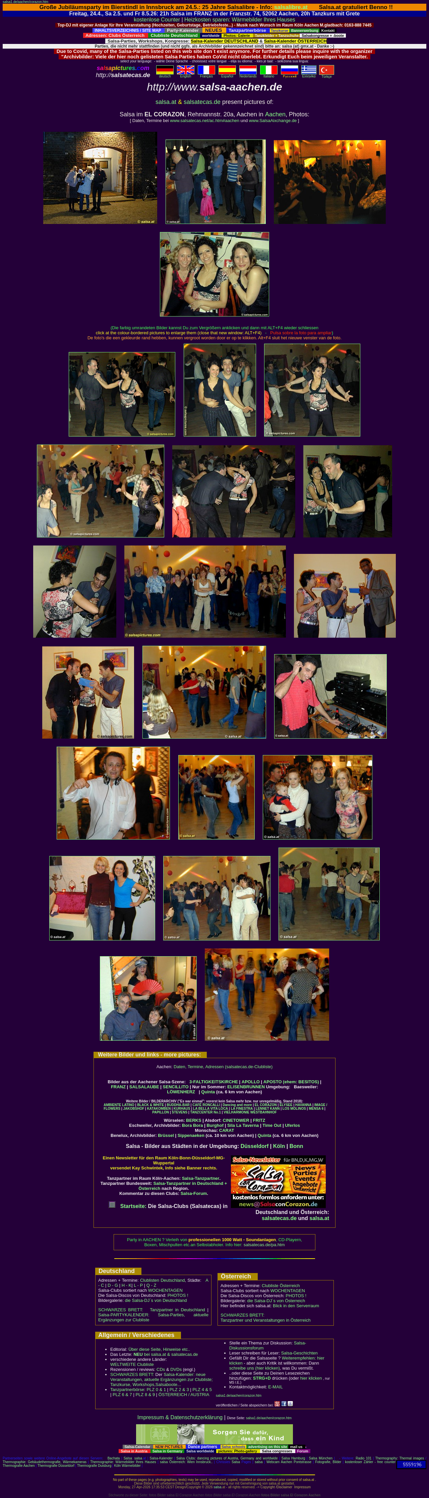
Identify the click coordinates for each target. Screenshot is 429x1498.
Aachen (275, 114)
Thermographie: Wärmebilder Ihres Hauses (123, 1462)
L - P (138, 1285)
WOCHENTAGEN (165, 1290)
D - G (113, 1285)
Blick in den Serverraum (296, 1305)
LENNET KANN (268, 1108)
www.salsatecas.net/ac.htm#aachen (204, 120)
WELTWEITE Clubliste (132, 1364)
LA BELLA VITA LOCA (210, 1108)
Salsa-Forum (194, 1193)
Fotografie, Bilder (328, 1462)
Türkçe (326, 75)
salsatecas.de (202, 102)
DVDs (176, 1369)
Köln (279, 1146)
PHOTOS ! (178, 1295)
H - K (127, 1285)
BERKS (193, 1120)
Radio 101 (363, 1458)
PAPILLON (160, 1112)
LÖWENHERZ (181, 1091)
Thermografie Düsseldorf (56, 1465)
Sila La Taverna (243, 1125)
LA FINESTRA (242, 1108)
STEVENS (179, 1112)
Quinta (208, 1091)
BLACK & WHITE (150, 1105)
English (185, 74)
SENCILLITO (176, 1086)
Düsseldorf (255, 1146)
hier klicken (311, 1378)
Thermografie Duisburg (94, 1465)
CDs (161, 1369)
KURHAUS (182, 1108)
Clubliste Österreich (281, 1285)
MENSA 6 (316, 1108)
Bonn (296, 1146)
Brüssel (166, 1135)
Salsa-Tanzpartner (201, 1178)
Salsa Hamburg (293, 1458)
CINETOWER (236, 1120)
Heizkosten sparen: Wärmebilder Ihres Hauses (239, 19)
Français (206, 74)
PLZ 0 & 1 (156, 1389)
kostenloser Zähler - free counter (370, 1462)
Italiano (269, 74)
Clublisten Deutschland (162, 1280)
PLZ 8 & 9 (145, 1394)
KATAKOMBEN (159, 1108)
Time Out (271, 1125)
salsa (138, 1458)
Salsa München (321, 1458)
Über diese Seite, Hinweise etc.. (159, 1349)
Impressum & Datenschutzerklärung (180, 1417)
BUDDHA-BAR (178, 1105)
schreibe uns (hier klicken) (254, 1368)
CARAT (226, 1130)
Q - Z (151, 1285)
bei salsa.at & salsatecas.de (165, 1354)
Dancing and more (237, 1105)
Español (227, 74)
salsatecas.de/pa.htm (264, 1244)
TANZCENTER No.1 (205, 1112)
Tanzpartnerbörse (127, 1389)
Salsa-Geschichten (299, 1353)
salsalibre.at (291, 7)
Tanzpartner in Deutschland (177, 1309)
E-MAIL (275, 1386)
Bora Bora (192, 1125)
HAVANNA (303, 1105)
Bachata (114, 1458)
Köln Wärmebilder (127, 1465)
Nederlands (248, 74)
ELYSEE (286, 1105)
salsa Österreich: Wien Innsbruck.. (186, 1462)
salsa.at (166, 102)
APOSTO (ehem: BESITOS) (291, 1081)
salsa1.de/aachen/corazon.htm (25, 2)
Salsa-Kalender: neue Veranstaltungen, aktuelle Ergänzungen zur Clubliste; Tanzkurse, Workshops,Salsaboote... (161, 1379)
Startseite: (127, 1206)
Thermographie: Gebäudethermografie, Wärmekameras (44, 1462)
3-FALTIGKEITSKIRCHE (213, 1081)
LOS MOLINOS (294, 1108)
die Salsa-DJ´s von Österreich (276, 1300)
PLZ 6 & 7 (122, 1394)
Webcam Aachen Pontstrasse (288, 1462)
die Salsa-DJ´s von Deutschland (156, 1300)
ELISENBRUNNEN (246, 1086)
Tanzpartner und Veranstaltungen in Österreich (266, 1320)
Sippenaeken (191, 1135)
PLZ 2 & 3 (179, 1389)
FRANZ (118, 1086)
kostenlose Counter (157, 19)
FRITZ (259, 1120)
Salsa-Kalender (161, 1458)
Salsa (128, 1458)
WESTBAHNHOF (263, 1112)
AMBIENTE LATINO (119, 1105)
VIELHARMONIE (236, 1112)
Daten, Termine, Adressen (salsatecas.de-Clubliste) (223, 1066)
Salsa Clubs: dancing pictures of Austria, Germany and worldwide (227, 1458)
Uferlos (292, 1125)
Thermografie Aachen (19, 1465)
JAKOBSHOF (133, 1108)
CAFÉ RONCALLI (206, 1105)
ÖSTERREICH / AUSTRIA (184, 1394)
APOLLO (251, 1081)
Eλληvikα (308, 74)
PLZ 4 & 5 (202, 1389)
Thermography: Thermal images (399, 1458)
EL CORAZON (266, 1105)
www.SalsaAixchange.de (273, 120)
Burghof (215, 1125)
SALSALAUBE (144, 1086)
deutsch (165, 74)
